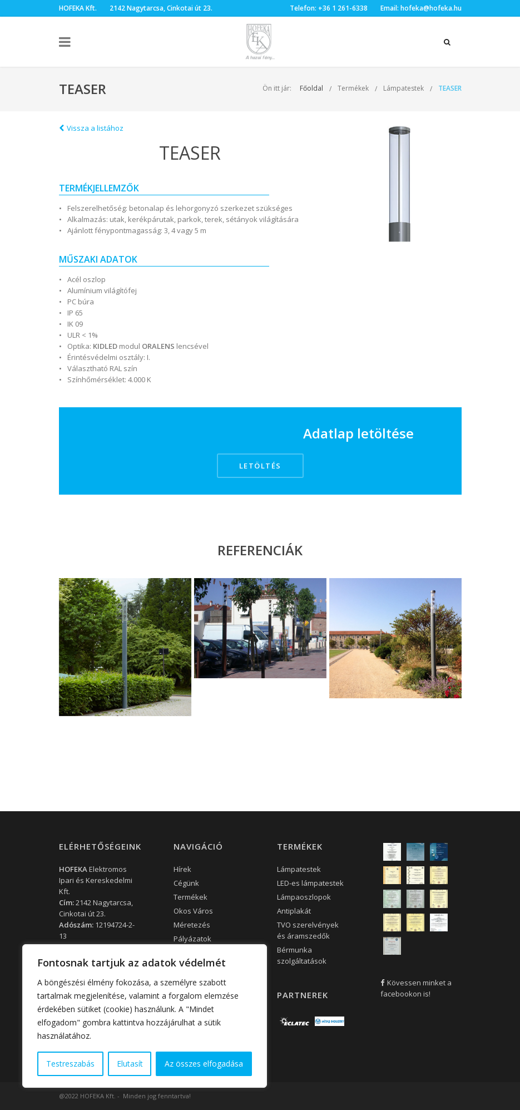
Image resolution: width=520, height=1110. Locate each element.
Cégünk (186, 883)
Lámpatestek (403, 88)
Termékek (353, 88)
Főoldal (311, 88)
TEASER (450, 88)
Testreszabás (70, 1063)
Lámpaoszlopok (304, 897)
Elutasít (130, 1063)
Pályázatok (192, 939)
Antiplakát (294, 911)
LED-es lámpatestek (310, 883)
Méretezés (192, 925)
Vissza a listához (91, 128)
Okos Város (193, 911)
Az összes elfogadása (204, 1063)
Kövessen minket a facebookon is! (416, 988)
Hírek (182, 869)
